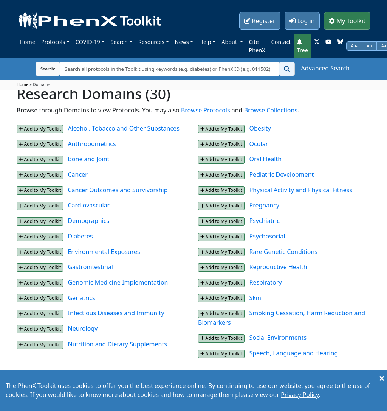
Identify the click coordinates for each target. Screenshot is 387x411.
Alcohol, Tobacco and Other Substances (123, 128)
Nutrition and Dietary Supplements (117, 344)
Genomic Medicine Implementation (118, 282)
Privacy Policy (300, 395)
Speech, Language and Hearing (293, 353)
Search (119, 41)
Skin (255, 298)
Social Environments (278, 337)
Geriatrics (81, 298)
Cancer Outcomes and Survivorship (117, 190)
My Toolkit (347, 21)
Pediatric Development (281, 174)
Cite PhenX (257, 46)
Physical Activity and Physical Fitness (300, 190)
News (182, 41)
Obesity (260, 128)
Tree (302, 46)
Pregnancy (264, 205)
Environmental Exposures (104, 252)
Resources (151, 41)
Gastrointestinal (90, 267)
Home (27, 41)
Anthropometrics (92, 144)
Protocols (53, 41)
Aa (369, 45)
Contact (281, 41)
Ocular (258, 144)
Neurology (83, 328)
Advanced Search (325, 68)
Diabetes (80, 236)
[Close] (381, 378)
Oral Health (265, 159)
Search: (41, 69)
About (229, 41)
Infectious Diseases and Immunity (116, 313)
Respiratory (265, 282)
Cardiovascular (89, 205)
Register (259, 21)
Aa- (354, 45)
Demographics (88, 220)
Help (205, 41)
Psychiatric (264, 220)
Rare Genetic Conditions (283, 252)
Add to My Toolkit (40, 129)
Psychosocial (267, 236)
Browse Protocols (205, 110)
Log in (301, 21)
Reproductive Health (278, 267)
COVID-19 (88, 41)
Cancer (77, 174)
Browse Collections (270, 110)
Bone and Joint (88, 159)
